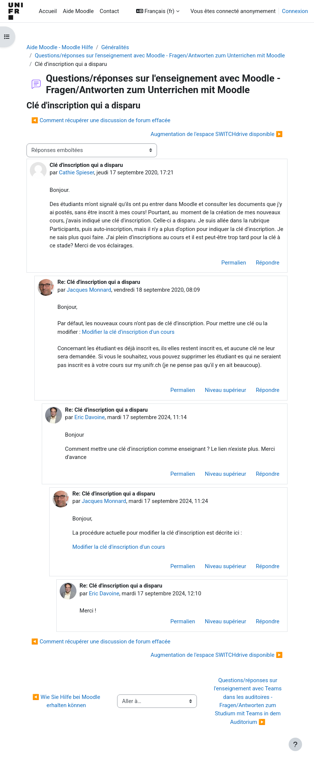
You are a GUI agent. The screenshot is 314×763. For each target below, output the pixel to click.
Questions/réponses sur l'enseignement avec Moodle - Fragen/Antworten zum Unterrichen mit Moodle (160, 55)
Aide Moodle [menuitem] (78, 11)
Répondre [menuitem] (267, 262)
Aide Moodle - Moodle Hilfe (59, 47)
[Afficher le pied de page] (295, 744)
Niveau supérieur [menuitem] (225, 390)
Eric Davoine (89, 417)
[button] (157, 11)
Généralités (115, 47)
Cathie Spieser (76, 172)
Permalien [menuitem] (233, 262)
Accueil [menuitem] (48, 11)
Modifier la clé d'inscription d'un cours (128, 332)
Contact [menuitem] (109, 11)
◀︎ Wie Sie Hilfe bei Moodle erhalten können (67, 701)
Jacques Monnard (89, 289)
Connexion (295, 11)
